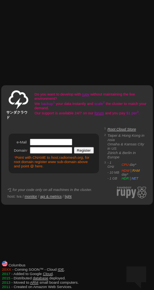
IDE (61, 269)
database (40, 278)
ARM (34, 282)
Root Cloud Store (122, 129)
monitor (31, 196)
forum (99, 113)
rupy (85, 94)
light (68, 196)
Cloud (48, 274)
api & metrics (51, 196)
